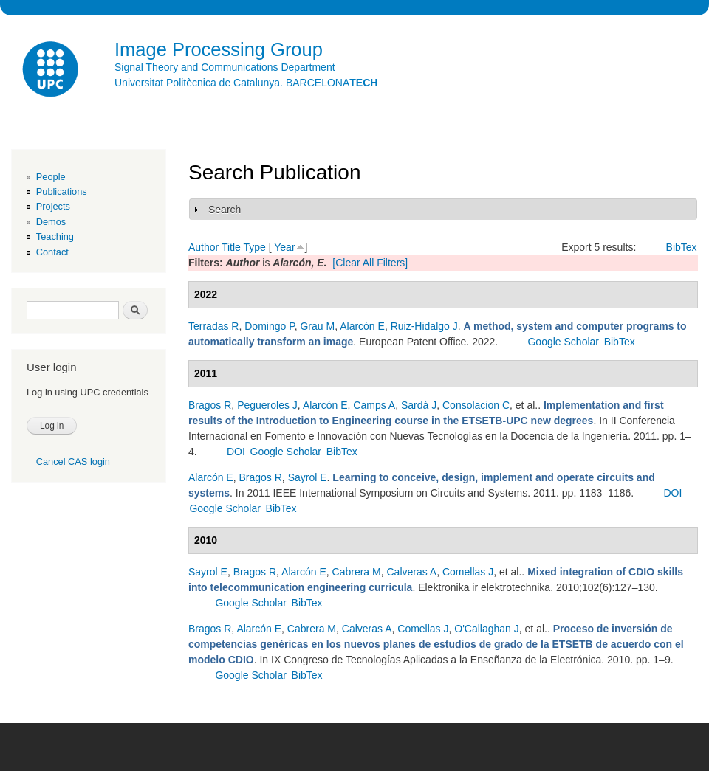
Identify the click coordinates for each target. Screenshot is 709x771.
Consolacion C (476, 405)
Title (231, 247)
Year (284, 247)
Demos (51, 221)
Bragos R (209, 405)
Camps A (374, 405)
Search (224, 209)
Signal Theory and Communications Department (224, 67)
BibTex (681, 247)
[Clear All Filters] (370, 263)
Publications (61, 191)
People (51, 176)
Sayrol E (307, 477)
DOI (236, 451)
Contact (52, 251)
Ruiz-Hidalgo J (424, 326)
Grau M (317, 326)
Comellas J (467, 572)
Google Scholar (563, 342)
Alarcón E (362, 326)
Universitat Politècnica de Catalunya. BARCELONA (245, 83)
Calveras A (411, 572)
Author (203, 247)
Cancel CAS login (73, 461)
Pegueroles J (267, 405)
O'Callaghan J (486, 629)
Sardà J (418, 405)
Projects (53, 206)
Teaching (55, 236)
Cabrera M (356, 572)
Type (254, 247)
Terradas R (213, 326)
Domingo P (269, 326)
